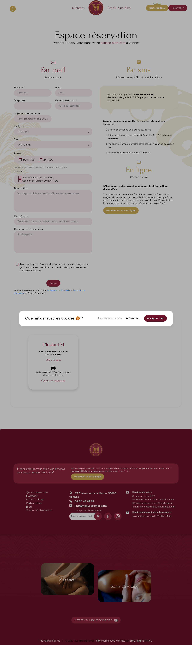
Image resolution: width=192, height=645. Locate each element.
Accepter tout (155, 318)
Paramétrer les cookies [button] (110, 318)
